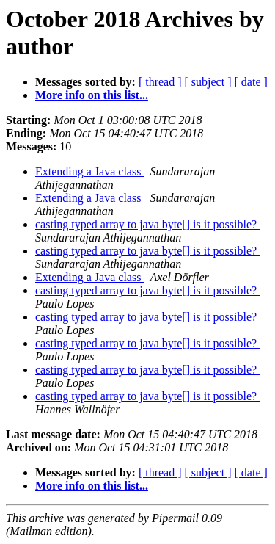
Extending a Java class (89, 171)
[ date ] (251, 82)
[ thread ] (160, 82)
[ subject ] (208, 82)
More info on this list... (91, 95)
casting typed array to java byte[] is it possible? (147, 224)
